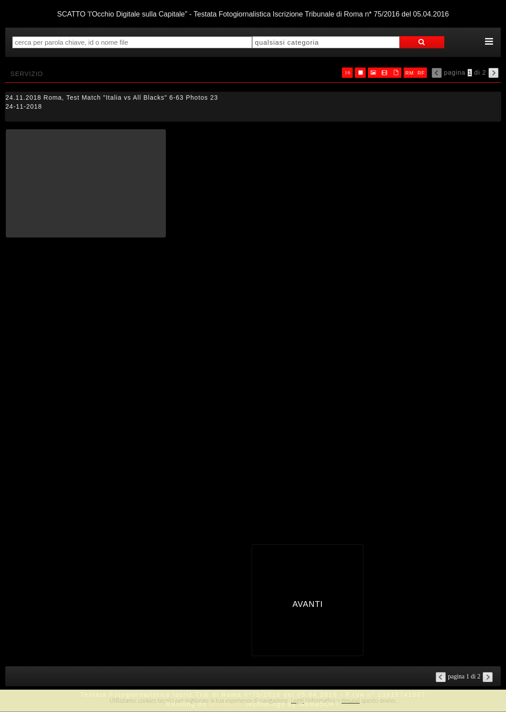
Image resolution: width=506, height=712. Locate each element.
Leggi (297, 700)
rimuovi (351, 700)
